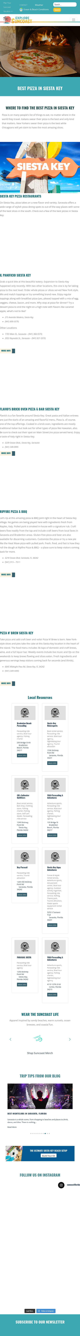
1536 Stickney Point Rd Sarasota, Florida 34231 (55, 754)
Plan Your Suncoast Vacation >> (8, 7)
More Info (22, 755)
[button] (30, 1133)
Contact (23, 5)
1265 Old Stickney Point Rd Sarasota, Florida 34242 (25, 886)
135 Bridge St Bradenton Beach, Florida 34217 (53, 826)
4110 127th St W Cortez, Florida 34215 (54, 987)
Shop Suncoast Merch (40, 1053)
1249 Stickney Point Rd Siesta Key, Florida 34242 (22, 826)
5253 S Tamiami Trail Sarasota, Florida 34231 (55, 916)
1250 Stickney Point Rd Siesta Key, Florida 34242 (22, 975)
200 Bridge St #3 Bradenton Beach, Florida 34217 (24, 746)
